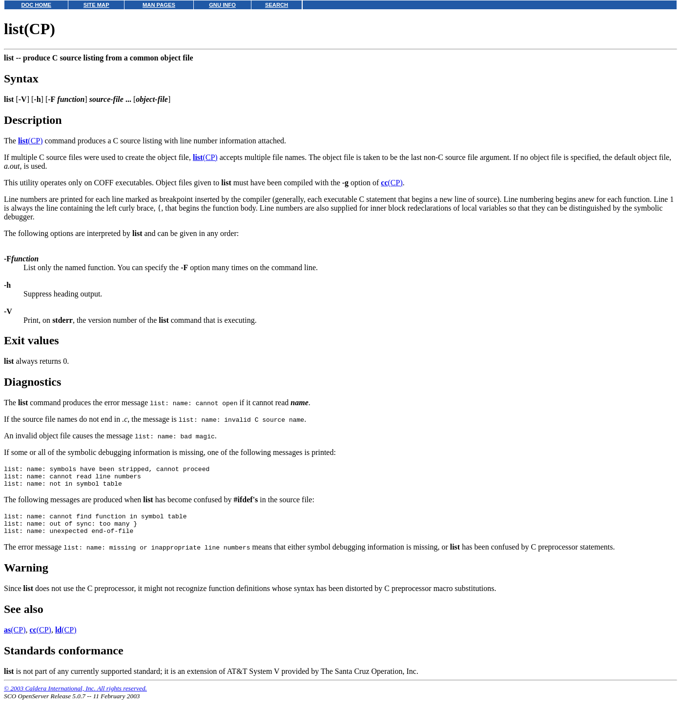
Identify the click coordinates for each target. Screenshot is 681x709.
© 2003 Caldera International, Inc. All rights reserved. (75, 697)
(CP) (30, 141)
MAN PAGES (159, 5)
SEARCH (276, 5)
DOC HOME (36, 5)
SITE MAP (96, 5)
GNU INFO (222, 5)
